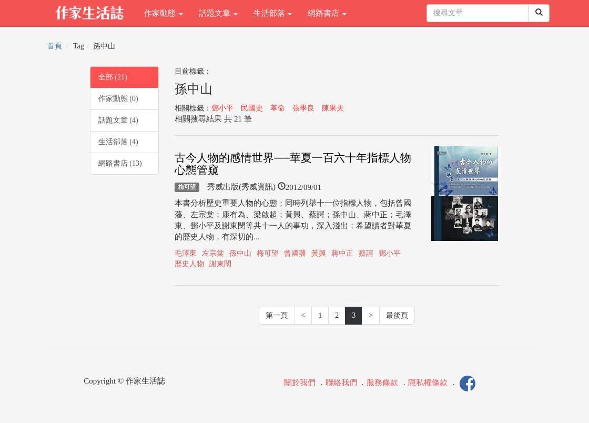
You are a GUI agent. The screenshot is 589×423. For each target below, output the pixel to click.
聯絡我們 (341, 382)
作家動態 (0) (118, 99)
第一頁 (277, 315)
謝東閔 (220, 264)
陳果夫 (333, 108)
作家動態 (163, 13)
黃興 (318, 253)
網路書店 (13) (120, 163)
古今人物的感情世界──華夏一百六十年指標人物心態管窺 (293, 164)
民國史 (252, 108)
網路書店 (327, 13)
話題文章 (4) (118, 120)
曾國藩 (295, 253)
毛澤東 (186, 253)
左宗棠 (213, 253)
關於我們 (300, 382)
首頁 (54, 46)
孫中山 (240, 253)
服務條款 (382, 382)
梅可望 (187, 187)
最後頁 (397, 315)
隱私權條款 (428, 382)
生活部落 (272, 13)
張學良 (303, 108)
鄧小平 (222, 108)
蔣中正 (342, 253)
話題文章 (218, 13)
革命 (277, 108)
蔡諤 (366, 253)
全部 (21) (112, 77)
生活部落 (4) (118, 142)
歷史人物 (189, 264)
